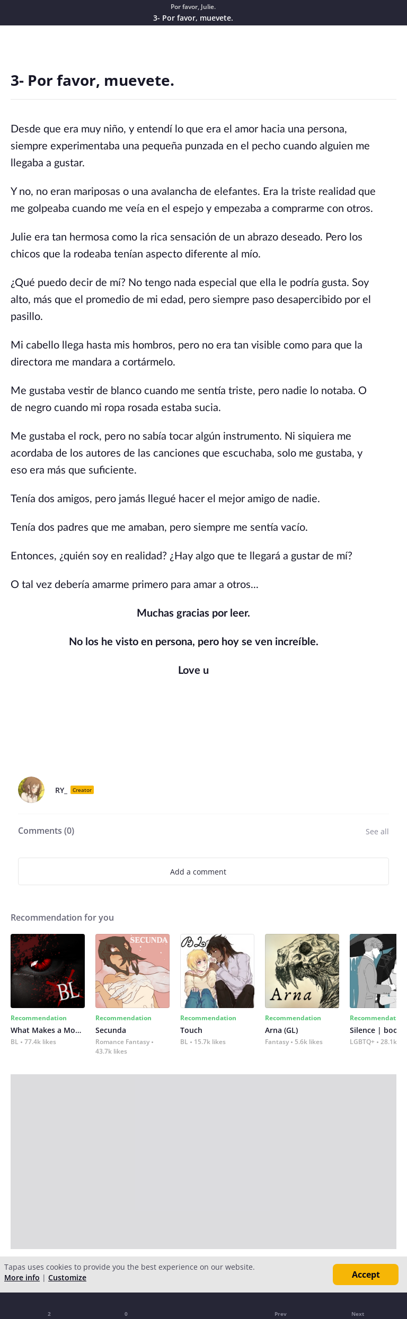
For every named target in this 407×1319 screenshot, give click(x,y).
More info (22, 1277)
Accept (366, 1274)
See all (377, 831)
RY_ (61, 790)
